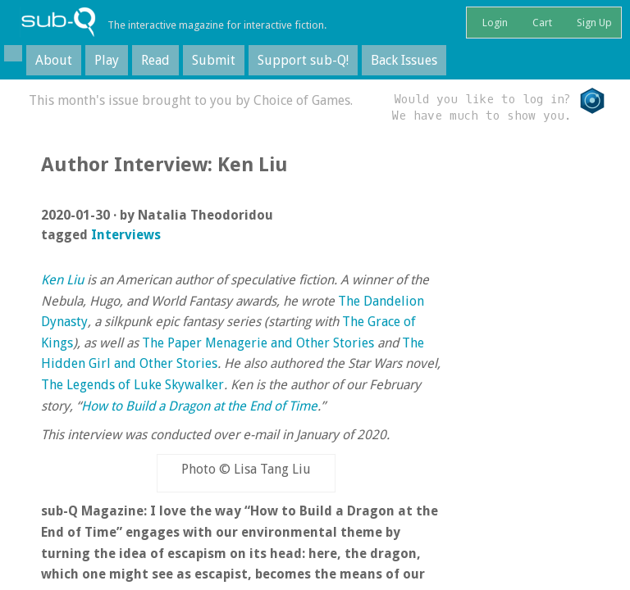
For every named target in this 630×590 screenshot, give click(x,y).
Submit (213, 60)
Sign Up (593, 22)
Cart (541, 22)
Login (494, 22)
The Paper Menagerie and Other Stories (258, 343)
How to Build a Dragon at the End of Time (199, 406)
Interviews (126, 235)
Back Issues (404, 60)
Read (155, 60)
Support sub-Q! (303, 60)
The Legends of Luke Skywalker (132, 385)
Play (106, 60)
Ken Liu (62, 280)
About (53, 60)
